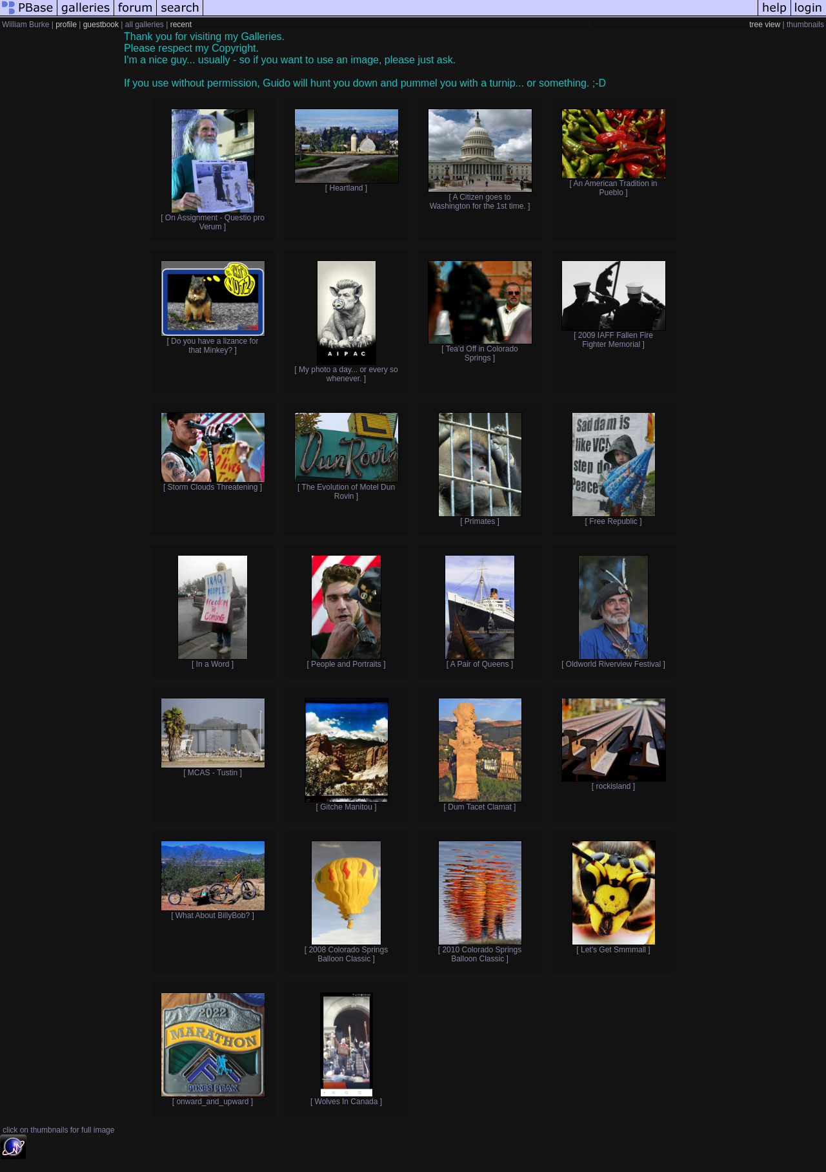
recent (181, 24)
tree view (764, 24)
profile (66, 24)
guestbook (101, 24)
